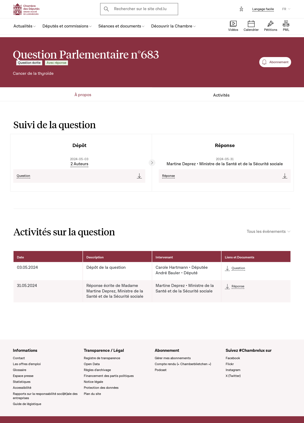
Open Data (92, 364)
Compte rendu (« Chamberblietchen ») (183, 364)
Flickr (230, 364)
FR (284, 9)
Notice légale (93, 382)
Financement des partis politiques (109, 376)
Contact (19, 358)
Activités (221, 95)
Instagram (233, 370)
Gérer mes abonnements (173, 358)
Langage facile (263, 9)
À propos (83, 95)
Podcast (161, 370)
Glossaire (19, 370)
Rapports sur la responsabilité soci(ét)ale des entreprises (45, 396)
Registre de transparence (102, 358)
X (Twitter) (233, 376)
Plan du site (92, 394)
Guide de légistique (27, 404)
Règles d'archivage (97, 370)
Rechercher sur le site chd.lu (140, 9)
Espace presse (23, 376)
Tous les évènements (266, 231)
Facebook (233, 358)
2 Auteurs (79, 164)
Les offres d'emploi (27, 364)
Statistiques (21, 382)
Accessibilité (22, 388)
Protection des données (101, 388)
